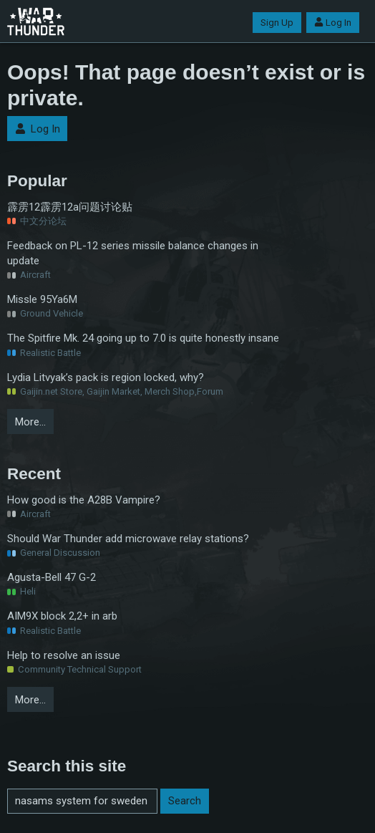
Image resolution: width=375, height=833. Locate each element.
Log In (332, 22)
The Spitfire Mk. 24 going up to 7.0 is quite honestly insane (143, 338)
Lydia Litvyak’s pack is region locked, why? (105, 377)
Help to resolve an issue (63, 655)
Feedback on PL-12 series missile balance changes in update (132, 253)
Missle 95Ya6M (42, 299)
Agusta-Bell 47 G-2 (51, 577)
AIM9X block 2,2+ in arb (62, 616)
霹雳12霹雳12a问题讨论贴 (69, 207)
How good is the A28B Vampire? (83, 499)
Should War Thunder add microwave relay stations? (128, 538)
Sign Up (276, 22)
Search (184, 800)
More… (30, 421)
